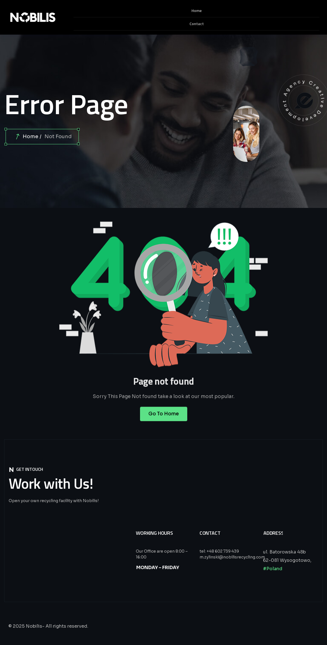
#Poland (272, 569)
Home (30, 136)
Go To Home (163, 419)
